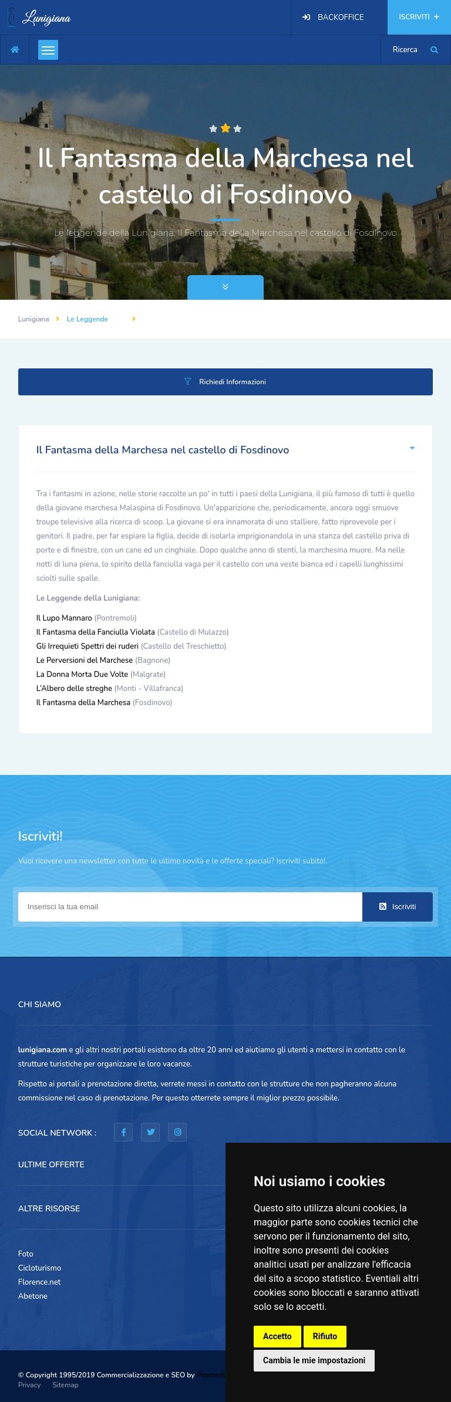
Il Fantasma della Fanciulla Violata (95, 632)
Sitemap (65, 1385)
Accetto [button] (277, 1336)
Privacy (29, 1385)
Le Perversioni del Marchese (84, 660)
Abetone (33, 1296)
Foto (25, 1254)
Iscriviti (397, 906)
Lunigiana (33, 319)
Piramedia (213, 1375)
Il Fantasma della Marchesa (83, 702)
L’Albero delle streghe (74, 688)
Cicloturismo (40, 1268)
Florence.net (39, 1282)
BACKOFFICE (341, 17)
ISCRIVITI (419, 17)
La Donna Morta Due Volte (82, 674)
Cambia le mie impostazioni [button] (314, 1360)
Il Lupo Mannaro (64, 618)
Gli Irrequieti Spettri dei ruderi (87, 646)
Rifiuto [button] (325, 1336)
